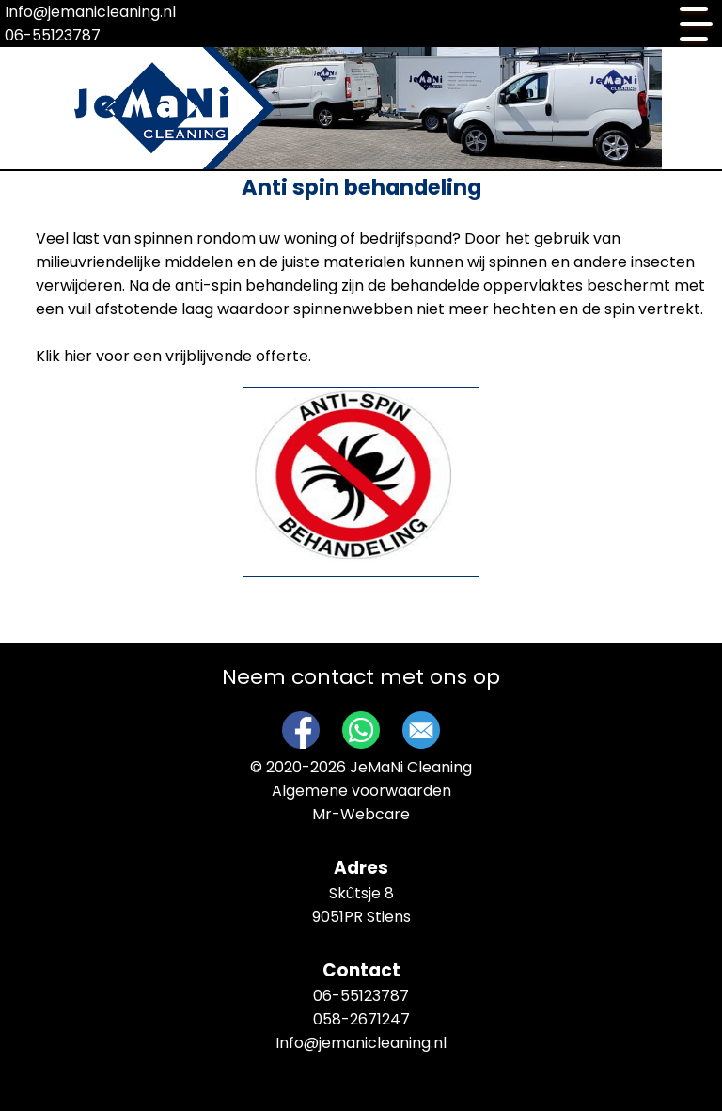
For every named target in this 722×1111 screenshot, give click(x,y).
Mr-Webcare (361, 814)
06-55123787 (53, 35)
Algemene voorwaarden (361, 791)
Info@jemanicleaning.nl (90, 12)
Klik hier (64, 356)
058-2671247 (361, 1019)
